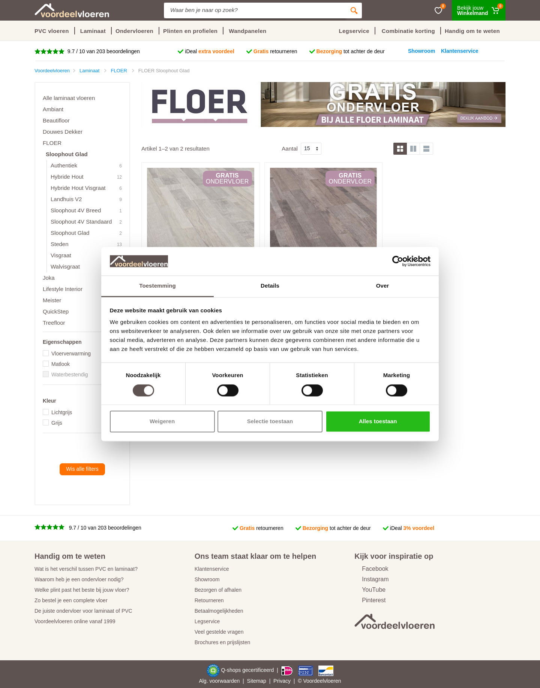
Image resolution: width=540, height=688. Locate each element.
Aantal (290, 148)
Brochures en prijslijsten (222, 642)
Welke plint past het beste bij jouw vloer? (81, 590)
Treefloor (54, 322)
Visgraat (61, 255)
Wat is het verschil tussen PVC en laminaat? (86, 569)
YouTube (370, 590)
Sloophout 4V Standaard (81, 221)
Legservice (207, 621)
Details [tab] (270, 286)
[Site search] (255, 10)
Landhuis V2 (66, 199)
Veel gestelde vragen (219, 632)
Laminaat (93, 31)
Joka (49, 278)
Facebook (371, 569)
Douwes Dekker (62, 131)
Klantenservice (212, 569)
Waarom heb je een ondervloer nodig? (79, 579)
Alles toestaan (378, 421)
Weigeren (162, 421)
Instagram (371, 579)
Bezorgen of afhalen (218, 590)
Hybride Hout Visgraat (78, 188)
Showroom (207, 579)
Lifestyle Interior (62, 289)
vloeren (332, 681)
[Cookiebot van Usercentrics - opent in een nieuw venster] (397, 261)
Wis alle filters (82, 469)
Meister (52, 300)
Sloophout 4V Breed (76, 210)
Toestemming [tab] (157, 286)
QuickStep (56, 311)
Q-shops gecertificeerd (248, 670)
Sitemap (256, 681)
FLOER (52, 143)
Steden (60, 244)
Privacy (282, 681)
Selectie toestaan (270, 421)
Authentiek (64, 165)
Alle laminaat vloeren (69, 98)
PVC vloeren (51, 31)
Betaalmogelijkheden (219, 611)
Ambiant (53, 109)
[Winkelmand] (479, 10)
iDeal (209, 51)
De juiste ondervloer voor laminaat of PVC (83, 611)
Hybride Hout (67, 176)
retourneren (275, 51)
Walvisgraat (65, 266)
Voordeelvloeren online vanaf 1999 (75, 621)
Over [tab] (382, 286)
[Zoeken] (354, 10)
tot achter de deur (350, 51)
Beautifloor (56, 120)
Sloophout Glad (67, 154)
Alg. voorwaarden (219, 681)
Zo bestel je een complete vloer (71, 600)
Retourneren (209, 600)
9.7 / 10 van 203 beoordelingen (103, 51)
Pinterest (370, 600)
